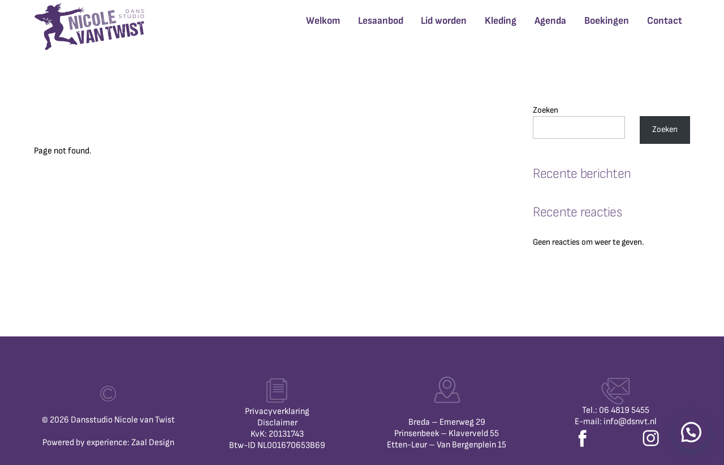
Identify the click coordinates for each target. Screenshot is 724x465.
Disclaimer (277, 422)
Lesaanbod (380, 21)
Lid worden (444, 21)
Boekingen (606, 21)
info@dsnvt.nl (630, 421)
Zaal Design (152, 442)
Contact (664, 21)
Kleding (500, 21)
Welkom (323, 21)
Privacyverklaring (277, 411)
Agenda (550, 21)
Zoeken (545, 110)
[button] (691, 432)
